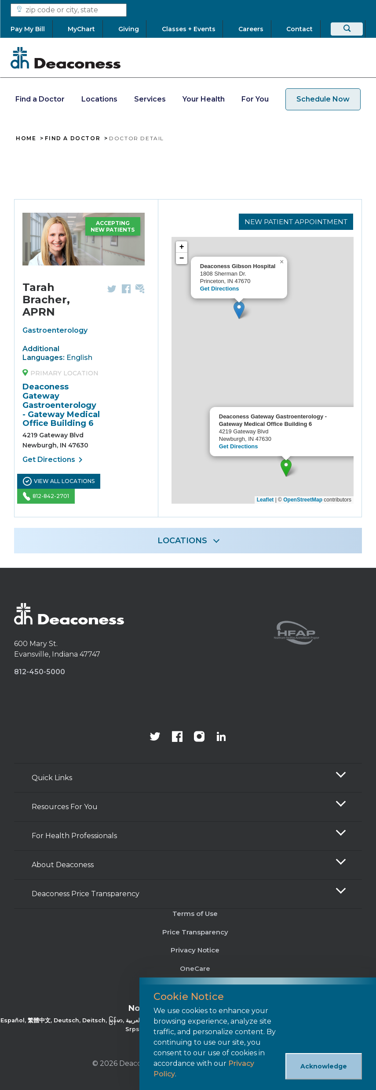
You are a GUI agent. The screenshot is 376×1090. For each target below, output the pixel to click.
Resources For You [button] (65, 807)
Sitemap (195, 987)
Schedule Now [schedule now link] (323, 99)
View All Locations (59, 481)
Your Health (204, 99)
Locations (99, 99)
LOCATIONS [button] (182, 540)
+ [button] (181, 248)
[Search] (346, 29)
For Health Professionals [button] (74, 836)
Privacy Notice (195, 950)
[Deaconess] (65, 57)
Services (150, 99)
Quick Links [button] (52, 778)
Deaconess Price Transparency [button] (85, 894)
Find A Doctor (72, 138)
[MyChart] (81, 29)
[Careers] (250, 29)
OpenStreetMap (302, 500)
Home (26, 138)
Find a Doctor (40, 99)
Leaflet (265, 500)
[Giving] (128, 29)
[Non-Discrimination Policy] (188, 1019)
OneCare (195, 968)
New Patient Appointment (293, 221)
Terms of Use (195, 913)
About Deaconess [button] (63, 865)
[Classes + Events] (188, 29)
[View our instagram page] (199, 737)
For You (255, 99)
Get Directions (54, 459)
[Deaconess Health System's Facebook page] (177, 737)
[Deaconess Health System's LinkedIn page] (221, 737)
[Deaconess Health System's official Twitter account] (155, 737)
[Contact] (299, 29)
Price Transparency (195, 932)
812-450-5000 (39, 672)
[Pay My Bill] (31, 29)
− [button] (181, 259)
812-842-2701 (46, 496)
